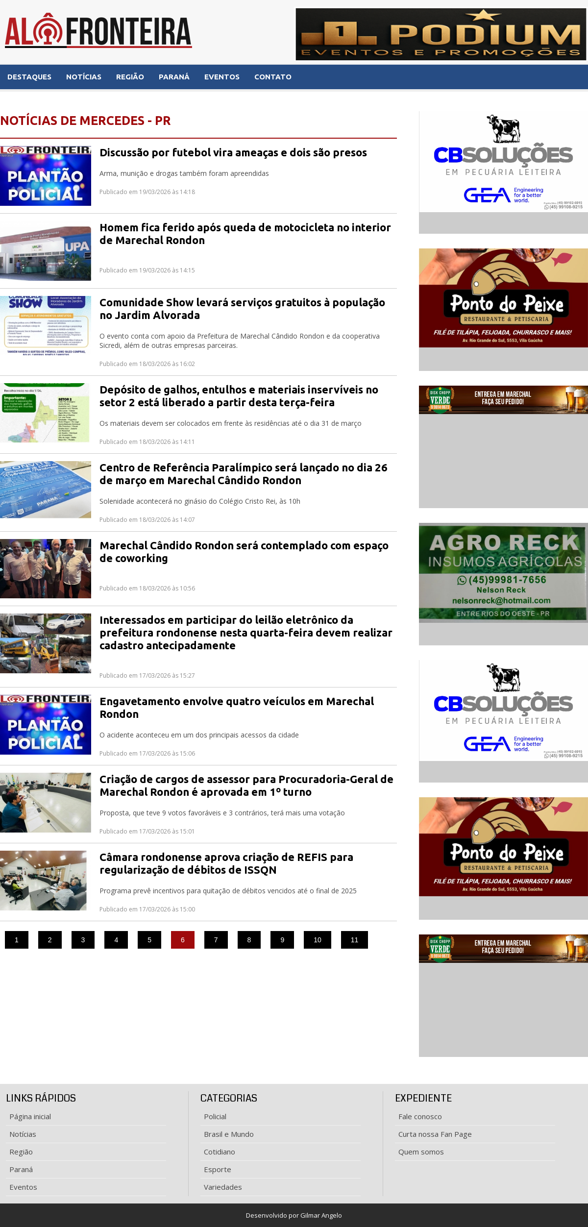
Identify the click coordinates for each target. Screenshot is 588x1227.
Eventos (23, 1187)
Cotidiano (219, 1151)
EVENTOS (222, 77)
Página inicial (30, 1116)
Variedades (223, 1187)
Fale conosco (420, 1116)
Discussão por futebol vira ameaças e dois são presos (233, 152)
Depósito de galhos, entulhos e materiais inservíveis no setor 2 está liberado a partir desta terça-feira (238, 395)
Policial (215, 1116)
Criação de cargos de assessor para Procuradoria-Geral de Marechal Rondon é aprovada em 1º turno (246, 785)
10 (317, 940)
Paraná (21, 1169)
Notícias (22, 1134)
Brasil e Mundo (229, 1134)
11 (355, 940)
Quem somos (421, 1151)
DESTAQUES (29, 77)
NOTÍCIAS (83, 77)
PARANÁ (174, 77)
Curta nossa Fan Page (435, 1134)
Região (21, 1151)
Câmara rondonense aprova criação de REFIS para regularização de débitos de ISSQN (226, 863)
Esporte (217, 1169)
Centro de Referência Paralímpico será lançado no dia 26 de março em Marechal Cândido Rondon (243, 473)
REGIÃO (130, 77)
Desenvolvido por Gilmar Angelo (294, 1215)
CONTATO (273, 77)
